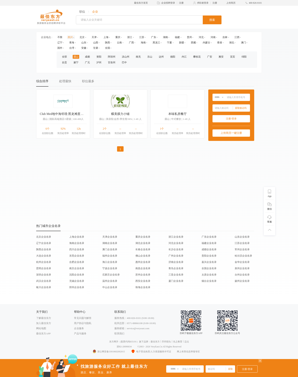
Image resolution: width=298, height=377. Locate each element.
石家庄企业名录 (111, 274)
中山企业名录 (109, 287)
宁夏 (169, 42)
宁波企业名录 (109, 268)
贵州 (189, 37)
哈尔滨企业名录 (243, 255)
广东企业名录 (209, 236)
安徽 (83, 47)
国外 (59, 47)
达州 (161, 56)
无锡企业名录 (76, 281)
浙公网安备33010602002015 (108, 351)
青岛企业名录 (176, 268)
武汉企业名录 (43, 281)
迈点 (186, 341)
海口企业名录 (109, 262)
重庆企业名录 (142, 236)
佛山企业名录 (142, 255)
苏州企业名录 (142, 274)
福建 (177, 37)
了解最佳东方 (43, 318)
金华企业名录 (242, 262)
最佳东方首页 (141, 3)
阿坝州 (111, 56)
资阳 (98, 56)
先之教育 (177, 341)
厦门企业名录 (176, 281)
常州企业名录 (242, 249)
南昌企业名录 (142, 268)
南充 (138, 56)
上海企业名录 (76, 236)
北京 (82, 37)
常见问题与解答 (82, 318)
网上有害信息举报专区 (188, 351)
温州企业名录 (109, 281)
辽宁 (59, 42)
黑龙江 (156, 42)
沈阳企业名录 (76, 274)
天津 (94, 37)
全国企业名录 (209, 268)
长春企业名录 (142, 249)
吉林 (224, 37)
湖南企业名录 (109, 243)
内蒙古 (206, 42)
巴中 (124, 62)
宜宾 (232, 56)
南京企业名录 (76, 268)
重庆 (117, 37)
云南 (119, 42)
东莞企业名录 (76, 255)
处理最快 (65, 81)
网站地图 (41, 328)
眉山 (75, 56)
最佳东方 (155, 341)
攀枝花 (197, 56)
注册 (181, 3)
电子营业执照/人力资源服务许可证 (151, 351)
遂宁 (75, 62)
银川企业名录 (43, 287)
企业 (95, 11)
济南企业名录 (176, 262)
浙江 (129, 37)
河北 (201, 37)
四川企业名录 (76, 249)
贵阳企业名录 (209, 255)
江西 (236, 37)
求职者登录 (202, 3)
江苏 (141, 37)
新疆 (181, 42)
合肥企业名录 (76, 262)
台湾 (71, 47)
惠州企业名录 (142, 262)
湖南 (165, 37)
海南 (143, 42)
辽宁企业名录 (43, 243)
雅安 (221, 56)
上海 (105, 37)
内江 (184, 56)
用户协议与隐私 (82, 323)
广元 (87, 62)
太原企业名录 (209, 274)
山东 (83, 42)
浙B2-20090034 (124, 346)
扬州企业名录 (242, 281)
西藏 (193, 42)
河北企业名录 (176, 243)
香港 (219, 42)
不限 (59, 37)
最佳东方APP (43, 333)
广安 (209, 56)
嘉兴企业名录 (209, 262)
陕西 (107, 42)
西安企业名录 (142, 281)
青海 (71, 42)
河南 (213, 37)
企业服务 (79, 328)
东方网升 (113, 341)
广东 (153, 37)
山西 (95, 42)
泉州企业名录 (242, 268)
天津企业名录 (109, 236)
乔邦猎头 (166, 341)
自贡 (64, 62)
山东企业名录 (242, 236)
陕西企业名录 (43, 249)
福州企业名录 (109, 255)
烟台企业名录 (209, 281)
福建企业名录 (209, 243)
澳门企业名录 (109, 249)
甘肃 (95, 47)
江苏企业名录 (242, 243)
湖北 (231, 42)
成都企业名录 (209, 249)
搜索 (212, 19)
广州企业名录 (176, 255)
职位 (82, 11)
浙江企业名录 (176, 236)
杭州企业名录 (43, 262)
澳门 (243, 42)
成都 (87, 56)
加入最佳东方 (43, 323)
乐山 (149, 56)
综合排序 (42, 81)
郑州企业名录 (76, 287)
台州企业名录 (242, 274)
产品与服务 (80, 333)
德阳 (172, 56)
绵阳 (244, 56)
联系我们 (119, 333)
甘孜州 (111, 62)
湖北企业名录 (142, 243)
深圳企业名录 (43, 274)
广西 (131, 42)
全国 (107, 47)
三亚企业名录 (176, 274)
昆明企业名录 (43, 268)
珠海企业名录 (142, 287)
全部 (64, 56)
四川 (70, 37)
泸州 (98, 62)
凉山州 (125, 56)
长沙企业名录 (176, 249)
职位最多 (88, 81)
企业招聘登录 (168, 3)
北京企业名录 (43, 236)
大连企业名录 (43, 255)
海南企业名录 (76, 243)
